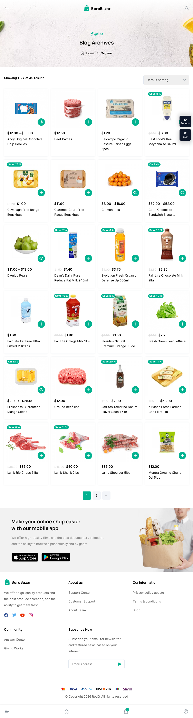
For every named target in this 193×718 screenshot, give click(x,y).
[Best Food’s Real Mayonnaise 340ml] (167, 108)
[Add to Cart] (88, 122)
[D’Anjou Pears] (26, 245)
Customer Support (81, 601)
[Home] (66, 711)
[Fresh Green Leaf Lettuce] (167, 310)
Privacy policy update (148, 593)
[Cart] (126, 711)
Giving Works (13, 648)
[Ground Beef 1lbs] (73, 376)
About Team (77, 610)
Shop (136, 610)
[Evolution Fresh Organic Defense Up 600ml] (120, 245)
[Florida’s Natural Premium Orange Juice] (120, 310)
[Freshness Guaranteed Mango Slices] (26, 376)
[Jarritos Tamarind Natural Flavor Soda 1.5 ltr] (120, 376)
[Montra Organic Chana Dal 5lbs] (167, 442)
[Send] (120, 664)
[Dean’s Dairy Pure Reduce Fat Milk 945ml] (73, 245)
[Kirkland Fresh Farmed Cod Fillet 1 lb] (167, 376)
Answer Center (15, 639)
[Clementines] (120, 179)
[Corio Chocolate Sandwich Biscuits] (167, 179)
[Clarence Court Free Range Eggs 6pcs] (73, 179)
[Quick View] (41, 122)
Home (90, 53)
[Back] (6, 8)
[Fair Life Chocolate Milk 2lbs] (167, 245)
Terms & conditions (147, 601)
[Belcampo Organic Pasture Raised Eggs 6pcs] (120, 108)
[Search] (187, 8)
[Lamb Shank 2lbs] (73, 442)
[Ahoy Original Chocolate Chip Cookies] (26, 108)
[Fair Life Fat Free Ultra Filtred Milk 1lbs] (26, 310)
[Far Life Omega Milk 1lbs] (73, 310)
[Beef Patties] (73, 108)
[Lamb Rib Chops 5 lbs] (26, 442)
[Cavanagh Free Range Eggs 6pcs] (26, 179)
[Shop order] (166, 80)
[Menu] (7, 711)
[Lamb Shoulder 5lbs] (120, 442)
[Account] (186, 711)
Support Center (79, 593)
